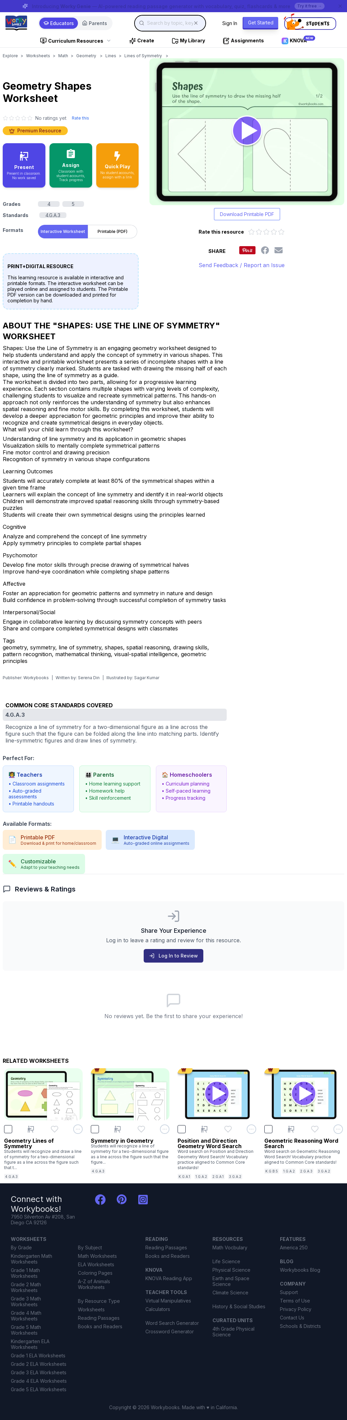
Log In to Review (173, 956)
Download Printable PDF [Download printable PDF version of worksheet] (247, 214)
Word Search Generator (172, 1323)
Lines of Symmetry (143, 55)
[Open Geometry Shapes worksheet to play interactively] (246, 131)
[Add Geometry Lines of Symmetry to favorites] (54, 1129)
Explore (10, 55)
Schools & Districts (300, 1326)
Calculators (157, 1309)
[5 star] (30, 118)
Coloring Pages (95, 1273)
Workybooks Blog (300, 1270)
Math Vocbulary (229, 1247)
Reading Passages (99, 1318)
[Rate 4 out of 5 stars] (273, 232)
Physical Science (231, 1270)
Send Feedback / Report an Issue (242, 265)
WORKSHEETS (28, 1239)
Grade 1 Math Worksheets (25, 1273)
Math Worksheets (97, 1256)
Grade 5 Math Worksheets (26, 1330)
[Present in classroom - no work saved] (24, 165)
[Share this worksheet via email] (278, 250)
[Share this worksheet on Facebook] (265, 250)
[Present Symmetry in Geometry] (117, 1129)
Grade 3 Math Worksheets (26, 1301)
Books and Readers (100, 1326)
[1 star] (5, 118)
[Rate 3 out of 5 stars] (266, 232)
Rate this (80, 118)
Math (63, 55)
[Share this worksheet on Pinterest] (247, 250)
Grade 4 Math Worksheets (26, 1315)
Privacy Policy (295, 1309)
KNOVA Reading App (168, 1278)
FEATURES (293, 1239)
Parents (94, 23)
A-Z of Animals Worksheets (94, 1284)
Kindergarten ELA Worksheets (30, 1344)
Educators (58, 23)
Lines (110, 55)
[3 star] (17, 118)
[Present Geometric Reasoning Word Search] (291, 1129)
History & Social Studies (238, 1306)
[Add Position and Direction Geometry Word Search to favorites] (228, 1129)
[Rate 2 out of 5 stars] (259, 232)
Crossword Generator (169, 1331)
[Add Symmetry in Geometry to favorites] (141, 1129)
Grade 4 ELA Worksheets (39, 1381)
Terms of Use (295, 1301)
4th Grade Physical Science (233, 1331)
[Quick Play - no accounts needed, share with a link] (117, 165)
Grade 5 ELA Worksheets (38, 1389)
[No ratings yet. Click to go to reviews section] (34, 118)
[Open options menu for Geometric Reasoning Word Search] (338, 1129)
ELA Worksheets (96, 1264)
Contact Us (292, 1317)
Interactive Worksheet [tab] (63, 231)
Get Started (260, 22)
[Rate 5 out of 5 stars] (281, 232)
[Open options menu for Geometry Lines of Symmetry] (78, 1129)
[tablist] (88, 230)
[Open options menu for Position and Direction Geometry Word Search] (251, 1129)
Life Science (226, 1261)
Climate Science (230, 1292)
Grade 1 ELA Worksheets (38, 1355)
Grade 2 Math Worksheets (26, 1287)
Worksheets (38, 55)
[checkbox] (8, 1129)
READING (156, 1239)
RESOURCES (227, 1239)
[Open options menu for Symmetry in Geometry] (164, 1129)
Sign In (229, 23)
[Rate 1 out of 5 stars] (251, 232)
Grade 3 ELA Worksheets (38, 1372)
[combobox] (170, 23)
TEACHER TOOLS (166, 1292)
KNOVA (154, 1270)
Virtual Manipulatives (168, 1301)
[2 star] (11, 118)
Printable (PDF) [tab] (112, 231)
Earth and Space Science (230, 1281)
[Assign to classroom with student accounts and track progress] (70, 165)
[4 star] (23, 118)
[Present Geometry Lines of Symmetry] (30, 1129)
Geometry (86, 55)
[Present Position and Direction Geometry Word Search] (204, 1129)
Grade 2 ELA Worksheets (38, 1364)
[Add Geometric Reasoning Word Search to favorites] (314, 1129)
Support (289, 1292)
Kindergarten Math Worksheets (31, 1259)
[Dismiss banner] (340, 6)
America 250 (294, 1247)
